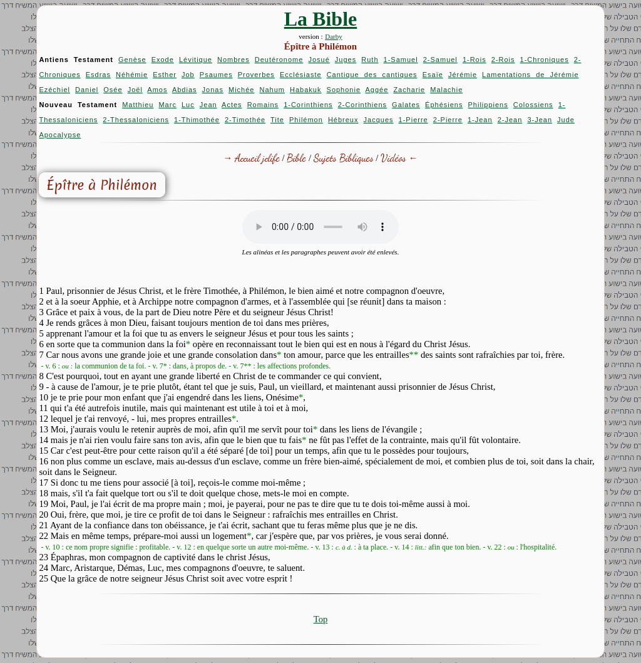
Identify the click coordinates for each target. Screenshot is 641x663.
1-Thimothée (197, 119)
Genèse (132, 59)
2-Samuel (440, 59)
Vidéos (393, 157)
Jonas (212, 89)
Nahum (272, 89)
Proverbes (256, 74)
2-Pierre (448, 119)
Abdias (184, 89)
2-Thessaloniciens (136, 119)
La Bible (320, 19)
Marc (167, 104)
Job (188, 74)
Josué (318, 59)
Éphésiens (444, 104)
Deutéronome (279, 59)
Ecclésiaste (301, 74)
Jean (208, 104)
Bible (296, 157)
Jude (566, 119)
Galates (406, 104)
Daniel (86, 89)
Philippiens (488, 104)
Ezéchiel (54, 89)
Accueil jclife (257, 157)
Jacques (379, 119)
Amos (157, 89)
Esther (165, 74)
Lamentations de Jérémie (530, 74)
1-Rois (474, 59)
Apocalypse (60, 134)
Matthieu (137, 104)
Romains (263, 104)
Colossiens (533, 104)
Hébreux (343, 119)
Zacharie (409, 89)
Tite (277, 119)
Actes (232, 104)
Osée (112, 89)
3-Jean (539, 119)
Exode (162, 59)
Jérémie (462, 74)
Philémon (306, 119)
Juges (345, 59)
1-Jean (480, 119)
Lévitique (195, 59)
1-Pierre (413, 119)
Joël (135, 89)
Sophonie (344, 89)
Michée (241, 89)
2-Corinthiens (362, 104)
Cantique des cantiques (372, 74)
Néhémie (132, 74)
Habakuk (305, 89)
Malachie (446, 89)
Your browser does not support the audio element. (320, 227)
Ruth (369, 59)
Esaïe (433, 74)
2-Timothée (245, 119)
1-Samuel (401, 59)
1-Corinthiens (308, 104)
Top (321, 619)
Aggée (377, 89)
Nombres (233, 59)
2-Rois (503, 59)
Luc (188, 104)
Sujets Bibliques (344, 157)
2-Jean (510, 119)
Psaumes (216, 74)
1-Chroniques (544, 59)
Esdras (98, 74)
